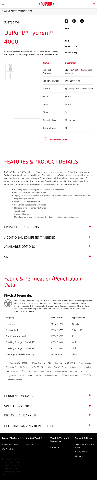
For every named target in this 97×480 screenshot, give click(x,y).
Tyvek (4, 11)
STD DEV (86, 375)
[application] (24, 90)
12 (21, 367)
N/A (64, 375)
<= (37, 375)
